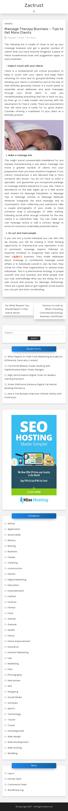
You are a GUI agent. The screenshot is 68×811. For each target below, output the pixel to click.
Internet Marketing (18, 652)
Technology (14, 714)
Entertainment (16, 590)
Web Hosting (15, 747)
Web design (14, 736)
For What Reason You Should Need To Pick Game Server (17, 309)
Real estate (14, 680)
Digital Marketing (17, 579)
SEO (10, 686)
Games (12, 618)
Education (13, 585)
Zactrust (34, 5)
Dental (11, 573)
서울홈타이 (17, 256)
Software (13, 702)
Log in (11, 773)
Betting (12, 546)
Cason (32, 37)
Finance (12, 602)
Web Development (18, 742)
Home (11, 635)
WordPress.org (16, 790)
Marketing (13, 663)
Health (11, 630)
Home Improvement (19, 641)
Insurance (13, 646)
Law (10, 658)
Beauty (11, 540)
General (9, 23)
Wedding (13, 753)
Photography (15, 674)
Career (11, 557)
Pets (10, 669)
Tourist (11, 719)
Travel (11, 725)
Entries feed (14, 778)
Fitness (11, 607)
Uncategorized (16, 730)
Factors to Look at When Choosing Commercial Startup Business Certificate (51, 311)
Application (14, 529)
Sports (11, 708)
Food (10, 613)
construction (15, 568)
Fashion (12, 596)
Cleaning (13, 562)
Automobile (14, 534)
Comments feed (17, 784)
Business (12, 551)
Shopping (13, 691)
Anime (11, 523)
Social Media (15, 697)
